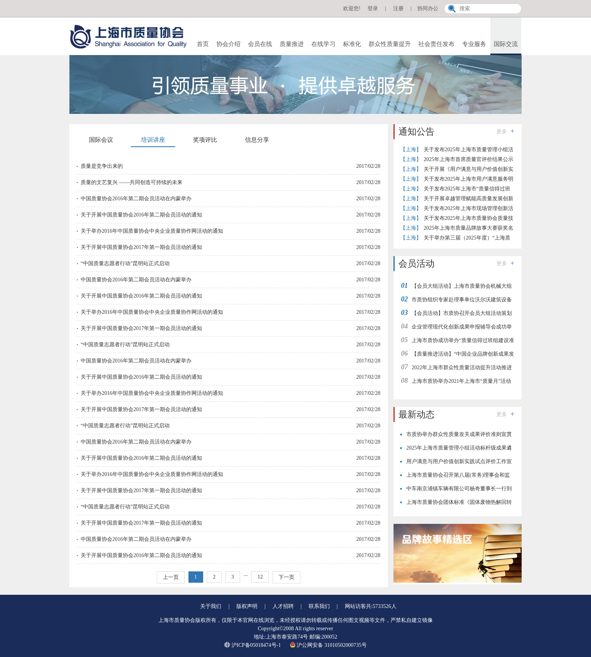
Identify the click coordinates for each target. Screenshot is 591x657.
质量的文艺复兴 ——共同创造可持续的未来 (131, 182)
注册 (398, 8)
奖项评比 (205, 140)
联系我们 (319, 606)
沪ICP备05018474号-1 (253, 645)
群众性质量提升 (390, 44)
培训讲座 (153, 140)
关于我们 (210, 606)
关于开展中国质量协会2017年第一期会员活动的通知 (141, 247)
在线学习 (323, 44)
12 (260, 577)
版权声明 (246, 606)
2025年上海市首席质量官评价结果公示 (468, 159)
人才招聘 (283, 606)
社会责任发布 (436, 44)
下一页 (286, 577)
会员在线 (260, 44)
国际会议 (101, 140)
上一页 (171, 577)
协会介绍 (228, 44)
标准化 (352, 44)
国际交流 (506, 44)
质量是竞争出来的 (102, 166)
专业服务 (474, 44)
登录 (372, 8)
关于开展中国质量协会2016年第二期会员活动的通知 (141, 215)
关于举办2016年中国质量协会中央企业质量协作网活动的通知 (152, 231)
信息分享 (257, 140)
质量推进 (292, 44)
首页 (203, 44)
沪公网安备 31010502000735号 (328, 645)
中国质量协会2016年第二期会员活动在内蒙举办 (136, 198)
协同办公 (427, 8)
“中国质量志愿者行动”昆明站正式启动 (125, 263)
